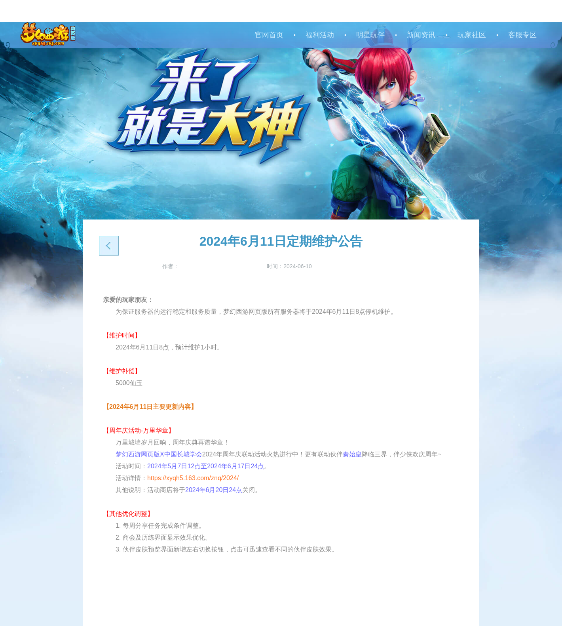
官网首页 (269, 35)
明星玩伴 (370, 35)
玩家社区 (472, 35)
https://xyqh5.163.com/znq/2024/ (193, 478)
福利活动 (320, 35)
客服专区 (522, 35)
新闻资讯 (421, 35)
